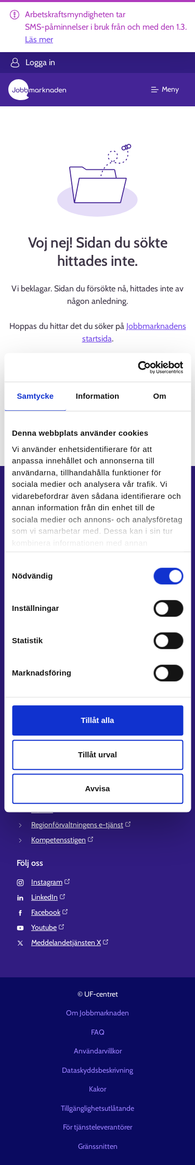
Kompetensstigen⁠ (62, 839)
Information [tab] (98, 395)
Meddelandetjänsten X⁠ (70, 942)
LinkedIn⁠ (48, 897)
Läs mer (39, 39)
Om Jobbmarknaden (97, 1012)
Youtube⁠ (48, 927)
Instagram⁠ (51, 882)
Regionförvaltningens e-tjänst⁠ (81, 824)
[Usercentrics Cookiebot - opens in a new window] (139, 367)
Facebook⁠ (50, 912)
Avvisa (97, 788)
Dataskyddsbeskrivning (97, 1070)
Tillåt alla (97, 720)
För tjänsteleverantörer (97, 1127)
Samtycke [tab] (35, 395)
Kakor (97, 1089)
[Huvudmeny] (171, 89)
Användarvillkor (98, 1051)
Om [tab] (159, 395)
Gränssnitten (98, 1146)
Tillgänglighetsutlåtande (97, 1108)
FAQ (98, 1032)
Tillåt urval (97, 754)
